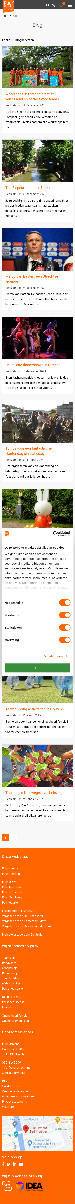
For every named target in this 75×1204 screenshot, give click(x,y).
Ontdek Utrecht (12, 1086)
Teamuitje (8, 958)
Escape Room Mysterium (18, 911)
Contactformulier (13, 1073)
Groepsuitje (9, 968)
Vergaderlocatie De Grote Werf (22, 916)
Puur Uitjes (9, 882)
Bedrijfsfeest (11, 997)
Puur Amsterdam (13, 887)
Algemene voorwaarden (18, 1096)
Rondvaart (9, 963)
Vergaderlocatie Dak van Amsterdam (26, 926)
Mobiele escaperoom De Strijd (22, 934)
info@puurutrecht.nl (16, 1067)
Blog (5, 1081)
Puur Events (10, 868)
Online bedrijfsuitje (14, 1015)
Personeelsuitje (12, 988)
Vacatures (8, 1107)
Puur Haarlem (11, 902)
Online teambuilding (15, 1021)
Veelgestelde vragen (15, 1091)
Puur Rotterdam (13, 892)
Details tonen (53, 656)
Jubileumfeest (11, 1007)
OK (37, 668)
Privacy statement (14, 1101)
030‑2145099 (11, 1062)
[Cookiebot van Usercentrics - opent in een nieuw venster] (53, 533)
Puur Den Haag (12, 897)
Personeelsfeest (13, 1002)
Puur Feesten (11, 874)
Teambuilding (11, 978)
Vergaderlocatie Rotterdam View (24, 921)
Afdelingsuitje (11, 983)
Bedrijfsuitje (10, 973)
